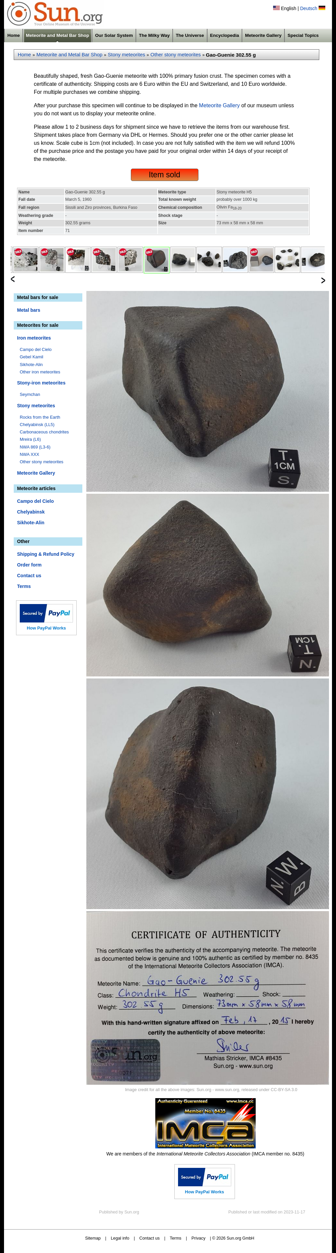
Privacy (198, 1238)
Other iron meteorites (40, 371)
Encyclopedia (224, 35)
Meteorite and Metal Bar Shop (57, 35)
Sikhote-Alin (31, 364)
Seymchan (30, 394)
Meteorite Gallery (263, 35)
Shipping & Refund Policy (45, 554)
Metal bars (28, 310)
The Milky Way (154, 35)
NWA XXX (29, 454)
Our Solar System (114, 35)
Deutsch (308, 8)
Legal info (120, 1238)
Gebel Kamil (31, 356)
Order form (29, 565)
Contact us (29, 575)
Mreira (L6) (30, 439)
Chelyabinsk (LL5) (37, 424)
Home (13, 35)
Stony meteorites (126, 54)
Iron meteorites (34, 338)
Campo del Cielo (36, 349)
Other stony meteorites (176, 54)
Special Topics (303, 35)
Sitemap (93, 1238)
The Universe (190, 35)
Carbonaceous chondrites (44, 431)
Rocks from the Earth (40, 417)
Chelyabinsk (31, 512)
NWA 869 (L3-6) (35, 447)
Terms (24, 586)
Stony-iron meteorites (41, 382)
